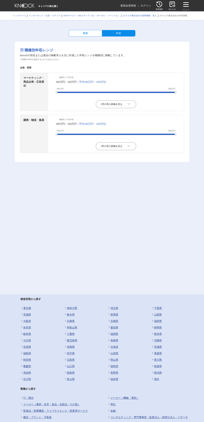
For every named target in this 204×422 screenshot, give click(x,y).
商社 (112, 404)
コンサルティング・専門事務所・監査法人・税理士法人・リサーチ (148, 417)
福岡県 (113, 334)
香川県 (156, 360)
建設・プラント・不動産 (36, 417)
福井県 (113, 379)
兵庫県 (69, 321)
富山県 (69, 379)
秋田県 (25, 360)
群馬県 (113, 315)
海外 (155, 379)
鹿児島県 (70, 340)
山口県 (69, 366)
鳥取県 (69, 373)
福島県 (25, 353)
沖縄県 (156, 340)
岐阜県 (25, 334)
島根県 (156, 366)
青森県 (156, 353)
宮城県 (156, 347)
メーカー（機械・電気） (123, 398)
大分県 (25, 340)
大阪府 (25, 321)
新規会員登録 (128, 5)
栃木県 (69, 315)
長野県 (113, 373)
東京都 (25, 308)
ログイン (146, 5)
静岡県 (156, 327)
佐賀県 (25, 347)
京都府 (113, 321)
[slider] (57, 92)
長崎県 (113, 340)
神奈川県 (70, 308)
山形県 (113, 353)
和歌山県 (70, 327)
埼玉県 (113, 308)
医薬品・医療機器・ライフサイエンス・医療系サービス (54, 411)
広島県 (69, 360)
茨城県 (25, 315)
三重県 (69, 334)
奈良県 (25, 327)
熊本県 (156, 334)
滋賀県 (156, 321)
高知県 (25, 373)
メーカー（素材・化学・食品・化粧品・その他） (50, 404)
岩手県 (69, 353)
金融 (112, 411)
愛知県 (113, 327)
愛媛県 (25, 366)
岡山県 (113, 360)
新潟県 (156, 373)
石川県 (25, 379)
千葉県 (156, 308)
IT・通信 (26, 398)
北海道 (113, 347)
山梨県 (156, 315)
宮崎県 (69, 347)
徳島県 (113, 366)
